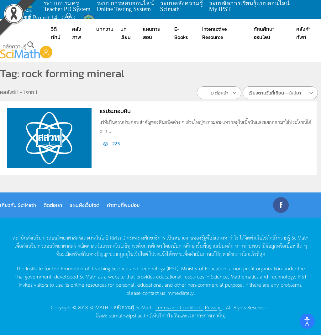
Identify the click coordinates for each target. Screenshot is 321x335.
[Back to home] (20, 49)
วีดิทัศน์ (56, 33)
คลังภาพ (76, 33)
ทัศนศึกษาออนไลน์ (264, 33)
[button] (46, 51)
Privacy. (213, 307)
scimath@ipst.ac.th (128, 315)
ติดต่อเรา (53, 205)
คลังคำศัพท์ (303, 33)
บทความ (104, 29)
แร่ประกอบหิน (115, 111)
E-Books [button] (181, 33)
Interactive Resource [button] (214, 33)
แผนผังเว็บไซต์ (84, 205)
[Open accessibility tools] (307, 321)
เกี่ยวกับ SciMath (18, 205)
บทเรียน (125, 33)
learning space (24, 6)
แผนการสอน (151, 33)
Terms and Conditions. (179, 307)
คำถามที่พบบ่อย (123, 205)
